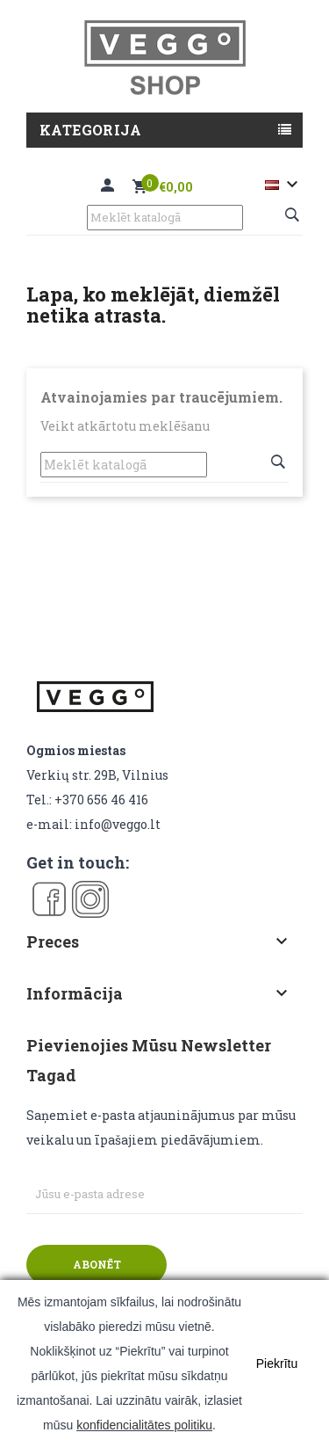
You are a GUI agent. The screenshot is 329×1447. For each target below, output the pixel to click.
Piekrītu (276, 1363)
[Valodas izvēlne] (284, 184)
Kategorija (90, 129)
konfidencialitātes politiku (144, 1425)
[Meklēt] (165, 217)
